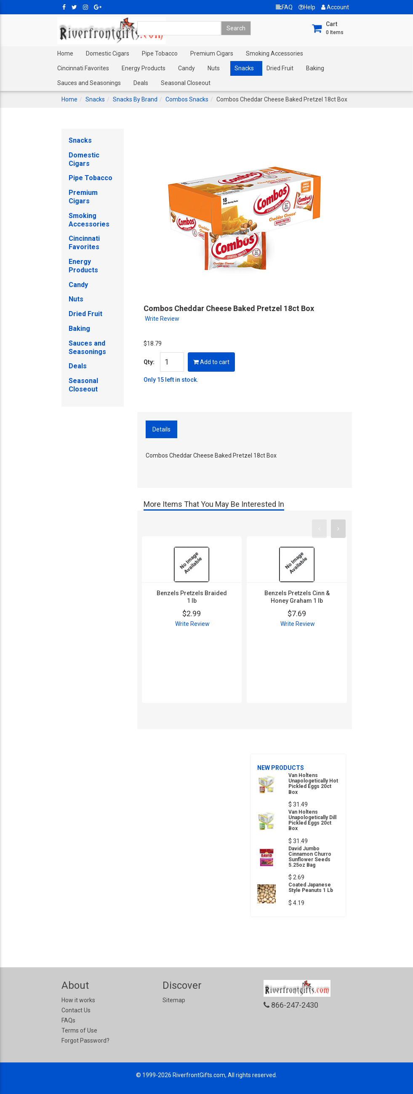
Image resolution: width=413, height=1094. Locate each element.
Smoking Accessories (274, 53)
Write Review (162, 318)
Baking (315, 68)
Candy (186, 68)
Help (306, 7)
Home (65, 53)
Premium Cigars (211, 53)
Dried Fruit (279, 68)
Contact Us (76, 1010)
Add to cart (211, 362)
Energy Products (143, 68)
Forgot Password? (85, 1040)
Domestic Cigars (107, 53)
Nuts (214, 68)
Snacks (244, 68)
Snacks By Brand (135, 99)
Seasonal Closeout (185, 83)
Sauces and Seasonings (89, 83)
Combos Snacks (186, 99)
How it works (78, 1000)
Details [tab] (161, 429)
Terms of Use (79, 1030)
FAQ (284, 7)
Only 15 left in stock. (171, 379)
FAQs (68, 1020)
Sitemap (174, 1000)
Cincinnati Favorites (83, 68)
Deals (140, 83)
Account (335, 7)
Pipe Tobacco (160, 53)
